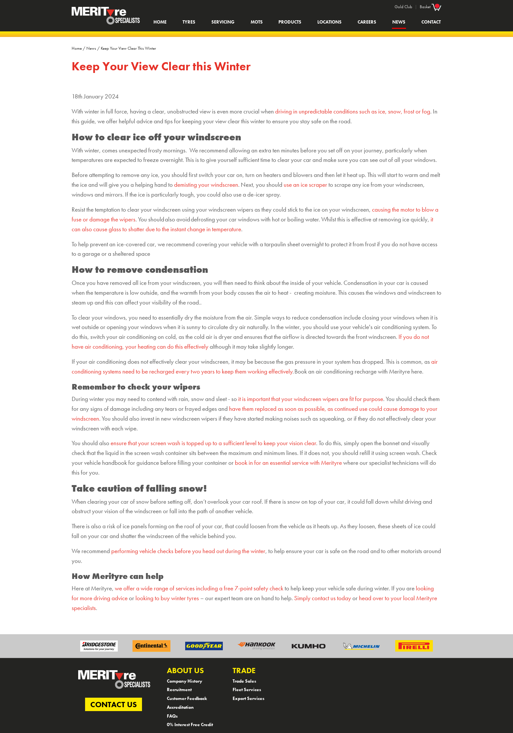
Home (160, 22)
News (398, 22)
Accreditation (180, 707)
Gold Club (403, 6)
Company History (184, 681)
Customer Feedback (187, 698)
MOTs (257, 22)
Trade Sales (244, 681)
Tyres (189, 22)
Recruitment (179, 689)
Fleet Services (247, 689)
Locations (329, 22)
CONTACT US (113, 704)
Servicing (223, 22)
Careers (367, 22)
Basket (430, 6)
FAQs (172, 716)
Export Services (248, 698)
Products (289, 22)
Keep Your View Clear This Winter (128, 48)
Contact (431, 22)
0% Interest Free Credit (190, 724)
